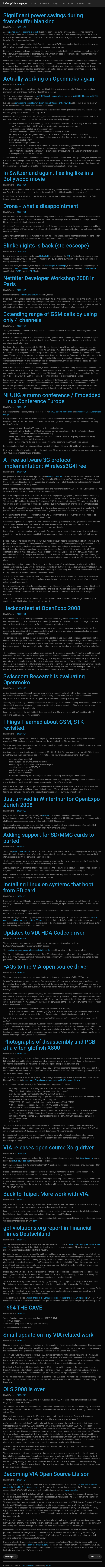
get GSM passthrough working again (52, 96)
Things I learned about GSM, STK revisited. (43, 725)
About (33, 3)
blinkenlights (44, 256)
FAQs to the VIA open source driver (45, 966)
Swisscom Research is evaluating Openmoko (44, 679)
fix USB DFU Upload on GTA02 (85, 96)
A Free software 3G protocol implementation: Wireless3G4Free (44, 463)
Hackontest (73, 619)
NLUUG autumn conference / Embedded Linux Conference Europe (52, 398)
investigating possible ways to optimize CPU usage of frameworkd (43, 103)
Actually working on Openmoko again (48, 79)
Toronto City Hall (21, 268)
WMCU (19, 271)
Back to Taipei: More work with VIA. (46, 1194)
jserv (35, 1221)
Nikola (48, 1566)
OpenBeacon (90, 268)
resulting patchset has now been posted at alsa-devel (29, 950)
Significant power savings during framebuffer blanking (43, 18)
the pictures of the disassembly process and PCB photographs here (51, 1080)
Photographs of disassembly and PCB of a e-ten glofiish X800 (49, 1045)
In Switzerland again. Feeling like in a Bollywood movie (48, 176)
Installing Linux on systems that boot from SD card (48, 887)
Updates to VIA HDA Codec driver (43, 933)
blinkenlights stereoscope (55, 266)
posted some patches (21, 851)
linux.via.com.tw (87, 1158)
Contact (80, 3)
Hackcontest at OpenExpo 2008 (41, 608)
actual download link (21, 1161)
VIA (10, 1484)
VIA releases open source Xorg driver (48, 1147)
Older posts (95, 1556)
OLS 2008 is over (24, 1389)
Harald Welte (28, 1566)
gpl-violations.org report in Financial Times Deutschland (47, 1231)
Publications (68, 3)
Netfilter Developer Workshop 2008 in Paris (49, 281)
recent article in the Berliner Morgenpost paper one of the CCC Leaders (57, 1298)
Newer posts (10, 1556)
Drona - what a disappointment (40, 206)
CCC (68, 256)
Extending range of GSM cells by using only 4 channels (50, 317)
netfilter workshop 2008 (29, 295)
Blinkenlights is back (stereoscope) (46, 245)
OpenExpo (46, 815)
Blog (56, 3)
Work (90, 3)
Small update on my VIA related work (48, 1335)
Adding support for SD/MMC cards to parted (48, 838)
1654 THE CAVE (22, 1307)
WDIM (32, 271)
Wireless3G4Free (54, 476)
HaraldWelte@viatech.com (36, 1545)
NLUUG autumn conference (60, 412)
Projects (44, 3)
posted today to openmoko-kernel (23, 32)
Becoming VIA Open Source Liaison (46, 1474)
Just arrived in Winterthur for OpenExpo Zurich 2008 (51, 802)
